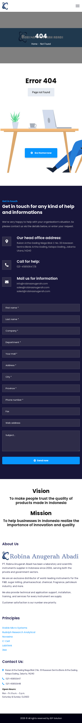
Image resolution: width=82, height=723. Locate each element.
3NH (4, 650)
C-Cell (6, 641)
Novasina (7, 636)
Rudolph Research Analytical (18, 632)
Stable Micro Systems (14, 628)
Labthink (7, 645)
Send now (41, 460)
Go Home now (41, 153)
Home (34, 44)
